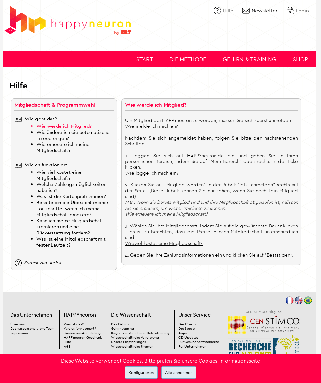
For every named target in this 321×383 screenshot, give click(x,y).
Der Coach (187, 324)
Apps (182, 333)
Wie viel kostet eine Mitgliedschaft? (59, 175)
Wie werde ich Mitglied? (64, 126)
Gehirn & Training (249, 59)
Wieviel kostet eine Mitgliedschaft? (164, 243)
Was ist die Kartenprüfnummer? (71, 196)
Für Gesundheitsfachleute (198, 342)
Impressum (19, 333)
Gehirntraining (122, 328)
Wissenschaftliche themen (132, 346)
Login (302, 10)
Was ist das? (74, 324)
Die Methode (187, 59)
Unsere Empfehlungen (128, 342)
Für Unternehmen (192, 346)
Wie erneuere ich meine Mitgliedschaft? (63, 147)
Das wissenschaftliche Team (32, 328)
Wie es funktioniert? (80, 328)
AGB (67, 346)
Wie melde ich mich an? (151, 126)
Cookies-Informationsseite (229, 360)
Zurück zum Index (42, 262)
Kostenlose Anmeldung (82, 333)
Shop (300, 59)
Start (144, 59)
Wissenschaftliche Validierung (135, 337)
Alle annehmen (178, 372)
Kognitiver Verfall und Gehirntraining (140, 333)
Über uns (17, 324)
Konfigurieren (141, 372)
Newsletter (265, 10)
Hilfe (228, 10)
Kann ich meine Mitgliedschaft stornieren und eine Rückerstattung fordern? (69, 227)
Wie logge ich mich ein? (152, 173)
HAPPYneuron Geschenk (83, 337)
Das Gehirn (120, 324)
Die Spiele (186, 328)
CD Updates (188, 337)
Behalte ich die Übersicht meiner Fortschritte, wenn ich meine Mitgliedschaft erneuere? (72, 208)
